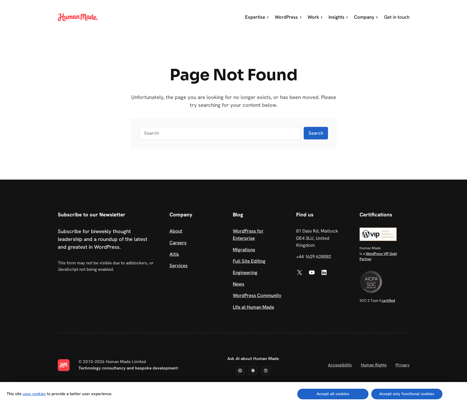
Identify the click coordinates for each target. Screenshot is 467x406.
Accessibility (340, 365)
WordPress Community (257, 295)
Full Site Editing (249, 261)
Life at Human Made (253, 307)
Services (178, 265)
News (238, 284)
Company (366, 17)
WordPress (288, 17)
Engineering (245, 272)
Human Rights (374, 365)
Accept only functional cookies (406, 393)
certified (388, 300)
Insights (338, 17)
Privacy (402, 365)
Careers (177, 243)
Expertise (257, 17)
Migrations (244, 249)
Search (315, 133)
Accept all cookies (333, 393)
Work (315, 17)
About (175, 231)
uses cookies (34, 393)
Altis (174, 254)
